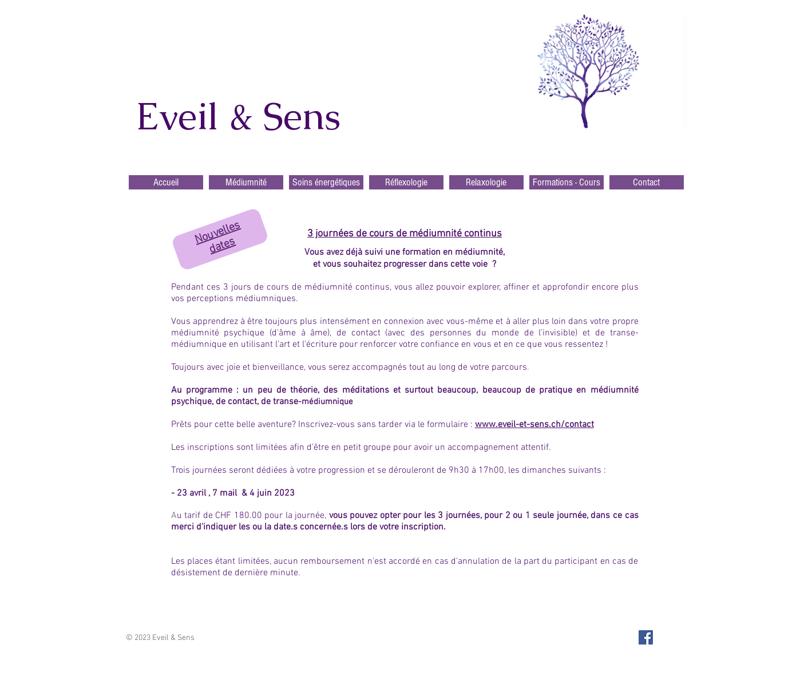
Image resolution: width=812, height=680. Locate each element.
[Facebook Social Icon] (646, 637)
